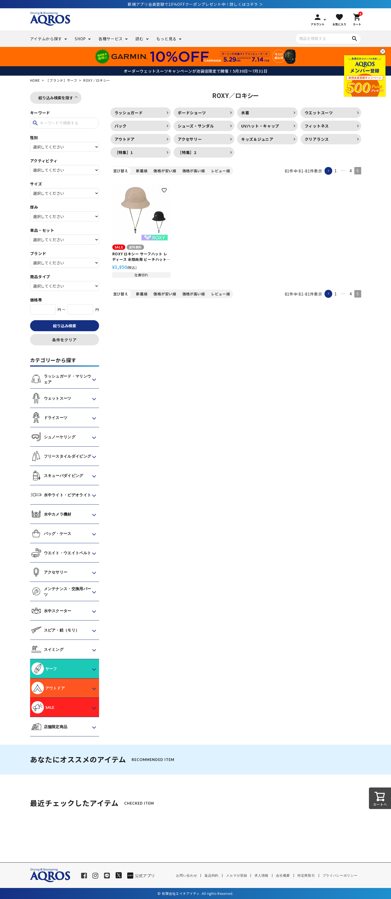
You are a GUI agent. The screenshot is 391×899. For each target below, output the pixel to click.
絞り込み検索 (64, 325)
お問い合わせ (186, 875)
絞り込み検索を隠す (55, 97)
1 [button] (335, 170)
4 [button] (351, 170)
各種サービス (111, 38)
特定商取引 (306, 875)
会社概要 (283, 875)
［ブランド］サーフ (61, 80)
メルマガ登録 (236, 875)
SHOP (80, 38)
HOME (35, 80)
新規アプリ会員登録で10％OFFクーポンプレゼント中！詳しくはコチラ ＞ (195, 4)
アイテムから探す (46, 38)
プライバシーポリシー (340, 875)
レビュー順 (220, 170)
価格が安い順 (164, 170)
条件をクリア (64, 340)
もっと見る (166, 38)
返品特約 (211, 875)
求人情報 (261, 875)
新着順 (141, 170)
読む (139, 38)
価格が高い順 (193, 170)
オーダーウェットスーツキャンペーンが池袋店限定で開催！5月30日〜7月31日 (196, 71)
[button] (328, 171)
